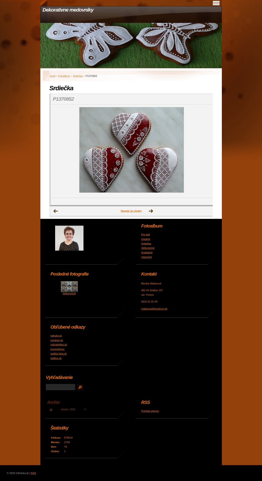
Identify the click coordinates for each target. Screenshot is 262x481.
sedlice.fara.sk (59, 353)
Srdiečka (78, 76)
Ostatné (145, 239)
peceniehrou (58, 349)
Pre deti (145, 234)
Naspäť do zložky (131, 211)
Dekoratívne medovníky (68, 10)
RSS (33, 473)
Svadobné (147, 252)
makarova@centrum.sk (154, 308)
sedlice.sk (56, 358)
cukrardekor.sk (59, 344)
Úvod (52, 76)
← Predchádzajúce (55, 211)
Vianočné (146, 257)
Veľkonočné (148, 248)
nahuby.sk (56, 335)
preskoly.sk (57, 340)
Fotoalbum (64, 76)
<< (51, 409)
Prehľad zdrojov (150, 411)
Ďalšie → (151, 211)
